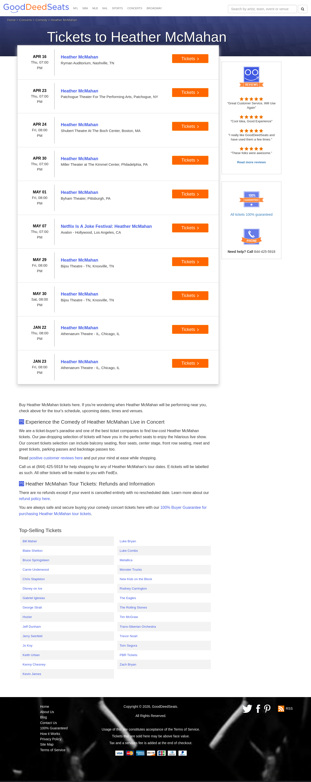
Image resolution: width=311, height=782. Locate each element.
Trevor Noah (129, 636)
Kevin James (32, 674)
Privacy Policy (50, 739)
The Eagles (128, 598)
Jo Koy (28, 645)
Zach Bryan (128, 664)
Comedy (41, 20)
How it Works (50, 734)
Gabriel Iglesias (34, 598)
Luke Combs (129, 550)
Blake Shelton (33, 550)
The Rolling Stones (133, 607)
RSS (289, 708)
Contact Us (48, 723)
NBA (85, 8)
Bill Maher (30, 541)
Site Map (46, 744)
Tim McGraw (129, 617)
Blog (43, 717)
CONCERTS (134, 8)
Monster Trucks (131, 569)
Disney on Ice (32, 588)
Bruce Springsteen (36, 560)
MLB (95, 8)
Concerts (25, 20)
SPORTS (117, 8)
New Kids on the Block (136, 579)
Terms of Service (52, 750)
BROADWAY (154, 8)
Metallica (126, 560)
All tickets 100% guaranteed (251, 214)
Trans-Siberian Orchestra (138, 626)
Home (11, 20)
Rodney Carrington (133, 588)
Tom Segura (128, 645)
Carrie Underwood (36, 569)
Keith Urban (31, 655)
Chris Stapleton (34, 579)
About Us (47, 712)
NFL (75, 8)
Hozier (27, 617)
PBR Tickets (129, 655)
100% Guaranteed (54, 728)
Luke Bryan (128, 541)
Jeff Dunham (32, 626)
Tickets (190, 58)
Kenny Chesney (34, 664)
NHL (105, 8)
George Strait (32, 607)
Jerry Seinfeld (33, 636)
